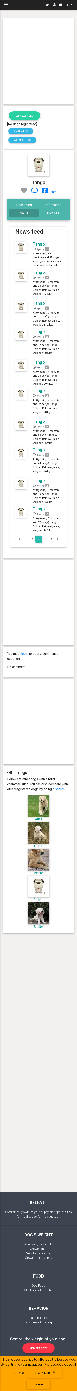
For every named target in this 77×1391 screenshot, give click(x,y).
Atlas (38, 819)
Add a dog (21, 131)
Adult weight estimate (38, 1244)
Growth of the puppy (38, 1258)
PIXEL (38, 846)
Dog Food (38, 1285)
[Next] (57, 539)
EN (68, 5)
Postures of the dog (38, 1322)
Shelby (39, 927)
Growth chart (38, 1249)
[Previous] (19, 539)
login (24, 654)
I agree (38, 1384)
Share (49, 192)
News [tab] (24, 213)
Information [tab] (53, 205)
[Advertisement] (38, 61)
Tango (39, 244)
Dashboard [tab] (24, 205)
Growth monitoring (38, 1253)
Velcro (38, 873)
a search (59, 789)
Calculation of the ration (38, 1290)
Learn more (45, 1372)
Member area (39, 1348)
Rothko (38, 900)
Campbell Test (38, 1318)
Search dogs (22, 140)
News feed (24, 115)
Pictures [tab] (53, 213)
